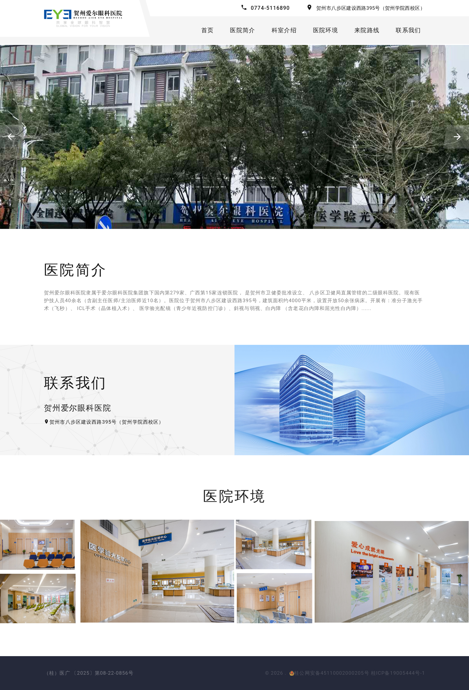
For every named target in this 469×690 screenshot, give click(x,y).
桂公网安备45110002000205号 (329, 673)
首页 (208, 30)
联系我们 (409, 30)
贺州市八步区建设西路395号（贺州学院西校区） (370, 8)
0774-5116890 (270, 8)
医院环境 (326, 30)
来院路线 (367, 30)
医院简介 (243, 30)
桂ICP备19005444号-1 (398, 673)
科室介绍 (284, 30)
